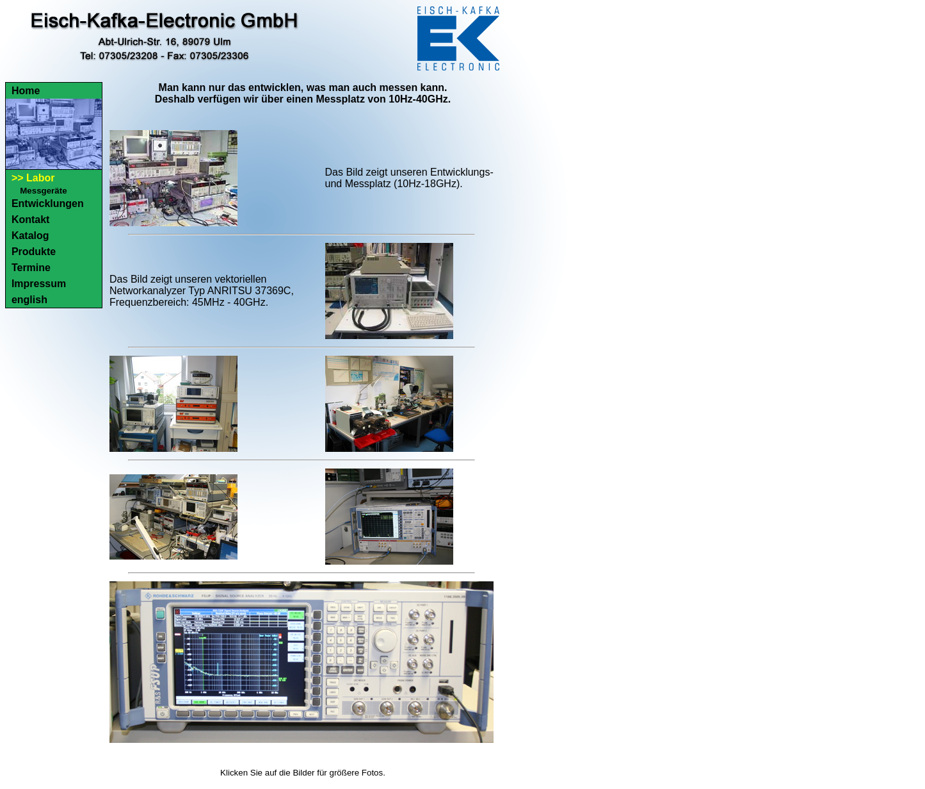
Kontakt (31, 219)
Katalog (30, 235)
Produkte (34, 251)
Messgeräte (43, 190)
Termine (31, 267)
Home (26, 90)
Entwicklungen (48, 203)
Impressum (39, 283)
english (29, 299)
